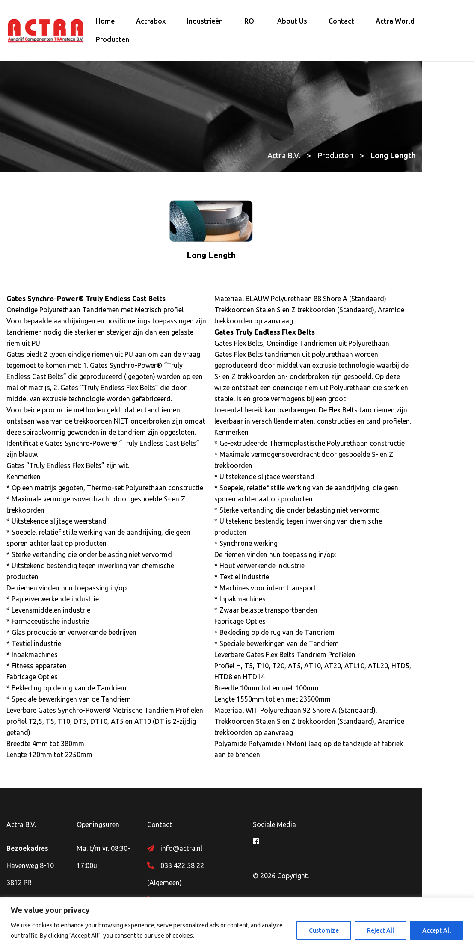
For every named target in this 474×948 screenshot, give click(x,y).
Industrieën (205, 23)
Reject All (380, 930)
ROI (250, 23)
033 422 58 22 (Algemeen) (218, 824)
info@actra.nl (198, 807)
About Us (292, 23)
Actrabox (151, 23)
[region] (237, 922)
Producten (112, 41)
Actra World (395, 23)
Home (105, 23)
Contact (341, 23)
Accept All (436, 930)
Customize (324, 930)
